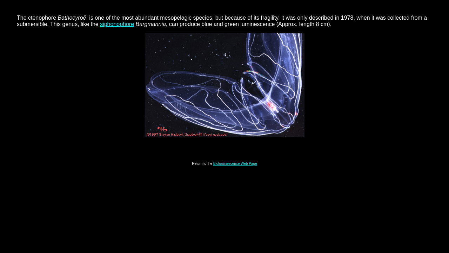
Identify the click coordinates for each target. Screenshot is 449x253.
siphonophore (117, 24)
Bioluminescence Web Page (235, 164)
